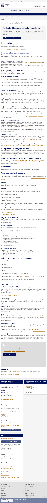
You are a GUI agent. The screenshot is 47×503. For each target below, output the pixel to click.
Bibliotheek (25, 1)
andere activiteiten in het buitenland (35, 145)
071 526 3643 (29, 392)
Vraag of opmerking (29, 486)
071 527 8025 (4, 462)
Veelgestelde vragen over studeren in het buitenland (10, 426)
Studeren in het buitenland (23, 16)
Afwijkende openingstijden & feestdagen (10, 477)
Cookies (26, 488)
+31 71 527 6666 (5, 49)
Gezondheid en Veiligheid (18, 371)
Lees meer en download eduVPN (9, 295)
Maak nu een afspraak (11, 441)
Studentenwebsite (4, 16)
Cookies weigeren (19, 501)
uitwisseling (6, 145)
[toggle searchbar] (45, 4)
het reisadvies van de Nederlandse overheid (29, 139)
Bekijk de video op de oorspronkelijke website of (14, 351)
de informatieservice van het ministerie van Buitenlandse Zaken (30, 160)
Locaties (3, 490)
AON (35, 227)
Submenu (4, 19)
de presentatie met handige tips (13, 374)
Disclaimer (27, 490)
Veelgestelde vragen (5, 486)
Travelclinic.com (8, 212)
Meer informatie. (22, 499)
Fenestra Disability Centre (39, 331)
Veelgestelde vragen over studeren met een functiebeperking (10, 474)
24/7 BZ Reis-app (14, 168)
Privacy (2, 497)
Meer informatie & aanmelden (12, 38)
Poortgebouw (29, 386)
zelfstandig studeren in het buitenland (17, 145)
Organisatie (3, 495)
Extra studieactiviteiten (13, 16)
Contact (3, 488)
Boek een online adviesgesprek (8, 423)
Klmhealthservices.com (9, 214)
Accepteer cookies (9, 354)
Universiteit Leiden (4, 1)
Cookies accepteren (7, 501)
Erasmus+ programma (34, 329)
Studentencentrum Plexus (7, 399)
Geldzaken (26, 126)
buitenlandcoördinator (33, 87)
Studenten (9, 1)
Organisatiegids (20, 1)
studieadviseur (4, 103)
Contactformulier (11, 429)
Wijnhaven (3, 414)
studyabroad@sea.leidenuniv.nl (8, 387)
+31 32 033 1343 (14, 49)
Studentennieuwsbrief (29, 495)
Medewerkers (14, 1)
